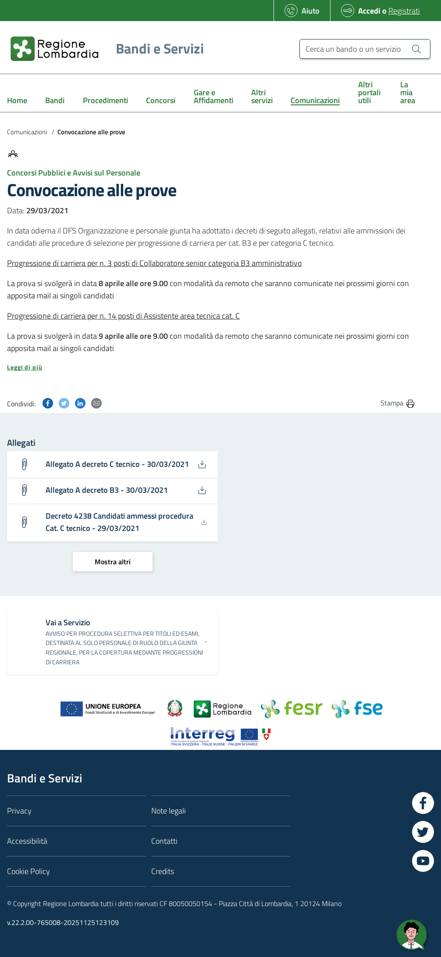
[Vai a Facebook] (423, 803)
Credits (162, 871)
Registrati (404, 11)
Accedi (369, 11)
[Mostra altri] (113, 561)
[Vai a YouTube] (423, 860)
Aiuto (311, 11)
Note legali (168, 811)
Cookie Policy (28, 871)
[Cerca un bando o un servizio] (364, 49)
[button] (211, 367)
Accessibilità (27, 841)
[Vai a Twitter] (423, 831)
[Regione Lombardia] (104, 48)
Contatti (164, 841)
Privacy (19, 811)
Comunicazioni (27, 132)
